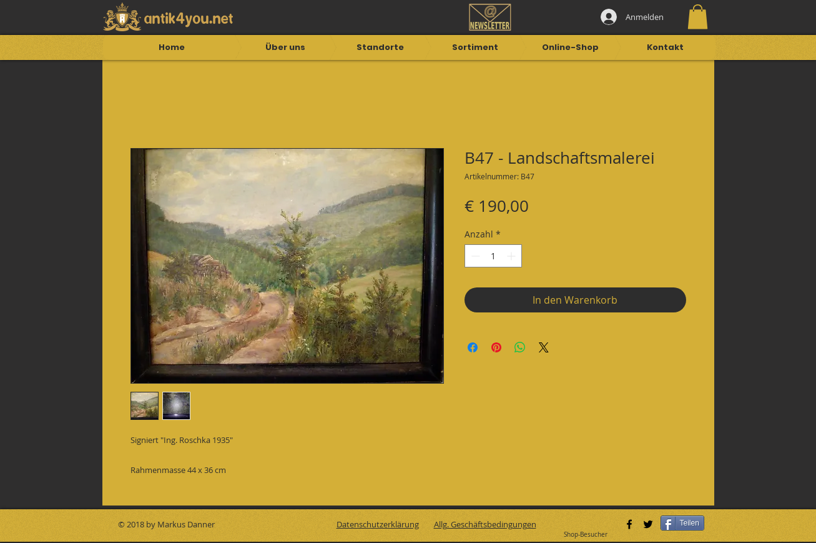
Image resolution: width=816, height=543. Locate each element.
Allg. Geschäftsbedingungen (485, 524)
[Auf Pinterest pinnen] (496, 347)
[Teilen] (682, 523)
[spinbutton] (493, 256)
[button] (697, 16)
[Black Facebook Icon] (629, 524)
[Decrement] (474, 256)
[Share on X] (543, 347)
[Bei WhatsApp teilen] (520, 347)
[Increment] (512, 256)
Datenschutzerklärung (378, 524)
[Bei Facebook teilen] (472, 347)
